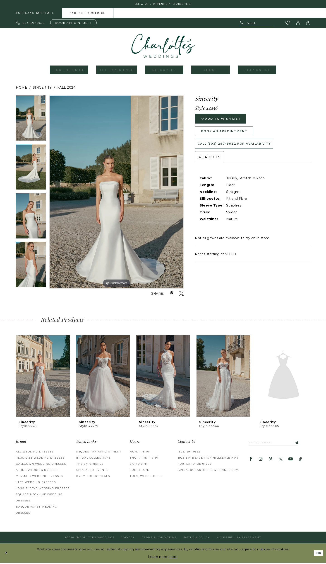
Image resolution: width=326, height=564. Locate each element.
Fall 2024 (66, 89)
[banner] (163, 47)
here (173, 558)
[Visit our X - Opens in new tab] (280, 461)
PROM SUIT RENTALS (93, 477)
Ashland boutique (87, 14)
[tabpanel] (31, 121)
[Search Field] (257, 25)
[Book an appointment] (73, 24)
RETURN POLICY (197, 539)
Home (21, 89)
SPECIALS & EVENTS (92, 471)
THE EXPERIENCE (90, 465)
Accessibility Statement (239, 539)
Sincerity (42, 89)
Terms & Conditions (159, 539)
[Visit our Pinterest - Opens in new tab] (270, 461)
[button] (298, 24)
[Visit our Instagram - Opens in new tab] (261, 461)
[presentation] (43, 377)
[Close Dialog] (7, 554)
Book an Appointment (229, 136)
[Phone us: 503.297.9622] (30, 24)
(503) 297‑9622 (189, 453)
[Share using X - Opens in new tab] (181, 295)
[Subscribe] (304, 444)
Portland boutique (35, 14)
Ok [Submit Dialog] (318, 554)
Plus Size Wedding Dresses (40, 459)
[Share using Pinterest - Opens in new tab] (171, 295)
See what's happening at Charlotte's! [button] (163, 5)
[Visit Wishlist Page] (288, 24)
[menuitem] (35, 14)
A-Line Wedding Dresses (37, 471)
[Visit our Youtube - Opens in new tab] (290, 461)
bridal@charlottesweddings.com (208, 471)
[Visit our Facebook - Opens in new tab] (251, 461)
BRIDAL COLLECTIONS (93, 459)
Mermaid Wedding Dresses (39, 477)
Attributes (209, 165)
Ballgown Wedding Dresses (41, 465)
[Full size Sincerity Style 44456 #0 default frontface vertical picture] (116, 193)
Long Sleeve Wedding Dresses (43, 489)
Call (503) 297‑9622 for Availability (241, 151)
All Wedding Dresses (35, 453)
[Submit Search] (243, 25)
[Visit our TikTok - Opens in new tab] (300, 461)
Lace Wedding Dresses (36, 483)
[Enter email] (278, 444)
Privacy (128, 539)
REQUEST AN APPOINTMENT (99, 453)
